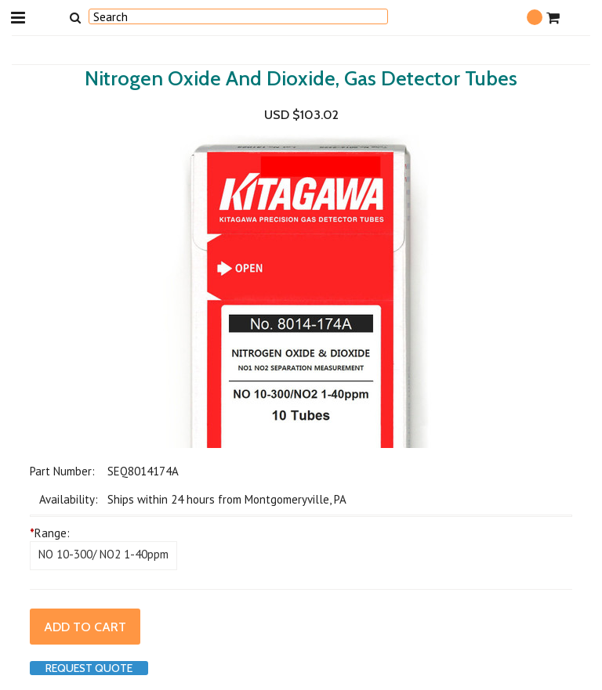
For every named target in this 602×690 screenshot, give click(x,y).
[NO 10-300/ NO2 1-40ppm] (103, 555)
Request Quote (88, 668)
